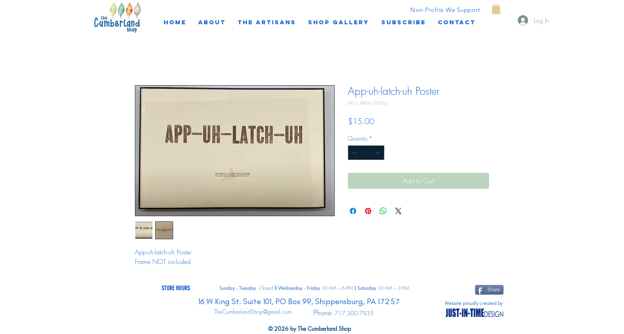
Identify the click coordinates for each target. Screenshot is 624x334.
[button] (403, 22)
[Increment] (378, 153)
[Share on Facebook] (353, 211)
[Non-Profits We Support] (445, 10)
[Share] (489, 290)
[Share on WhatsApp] (383, 211)
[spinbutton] (366, 153)
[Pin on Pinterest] (368, 211)
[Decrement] (354, 153)
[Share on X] (398, 211)
